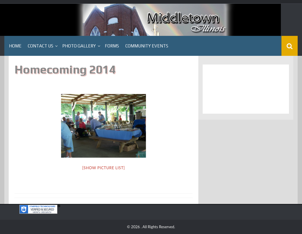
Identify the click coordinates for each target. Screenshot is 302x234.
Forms (112, 45)
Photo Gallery (79, 45)
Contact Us (40, 45)
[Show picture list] (103, 167)
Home (15, 45)
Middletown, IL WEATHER (246, 89)
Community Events (146, 45)
